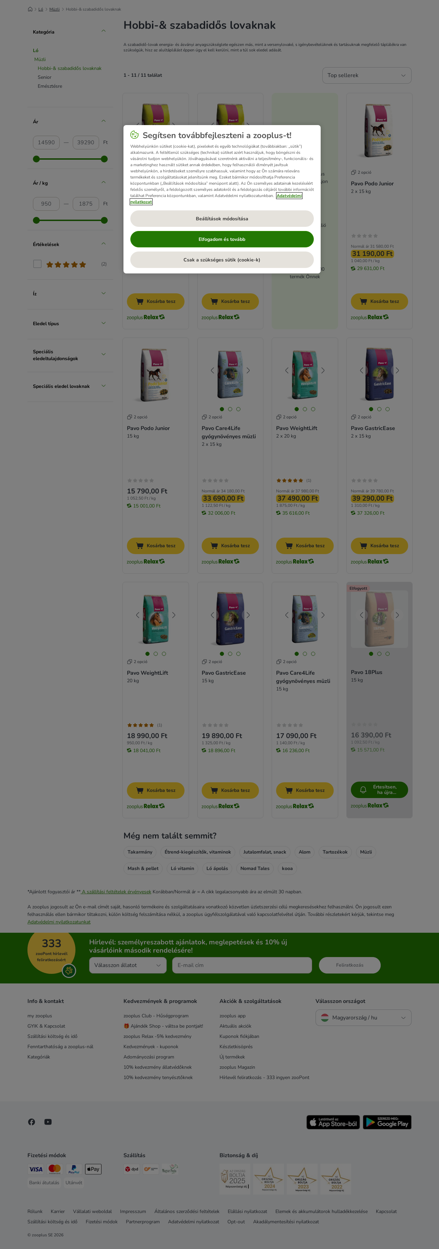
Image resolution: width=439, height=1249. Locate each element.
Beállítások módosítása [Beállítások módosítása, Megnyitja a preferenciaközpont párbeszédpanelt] (222, 219)
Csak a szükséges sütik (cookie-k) (221, 260)
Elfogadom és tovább (222, 239)
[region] (222, 199)
